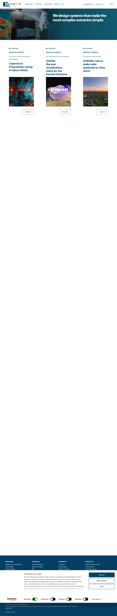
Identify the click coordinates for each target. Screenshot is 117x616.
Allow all (102, 588)
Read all (29, 109)
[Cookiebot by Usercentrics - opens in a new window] (12, 612)
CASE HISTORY (9, 48)
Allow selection (102, 594)
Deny (101, 599)
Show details (96, 612)
